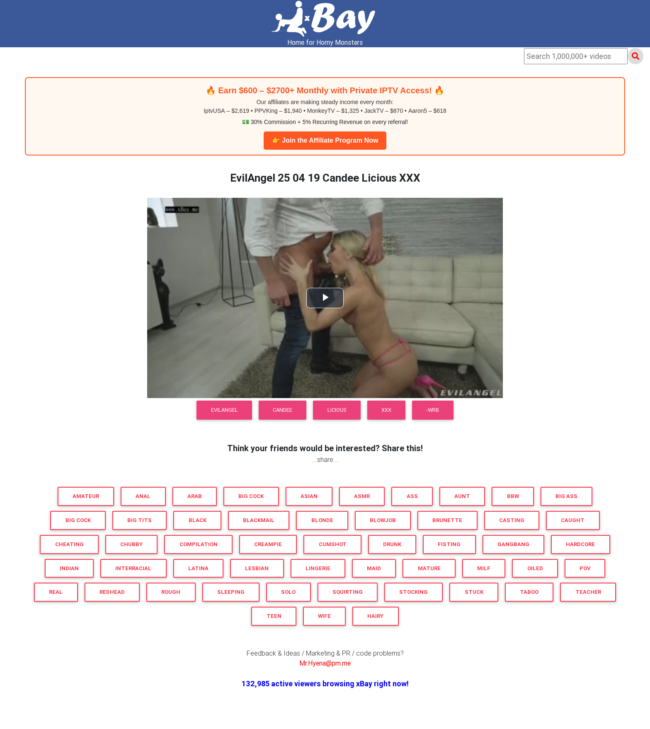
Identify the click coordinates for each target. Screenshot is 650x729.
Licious (337, 409)
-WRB (432, 409)
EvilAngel (224, 409)
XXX (386, 409)
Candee (282, 409)
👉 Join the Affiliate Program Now (325, 140)
